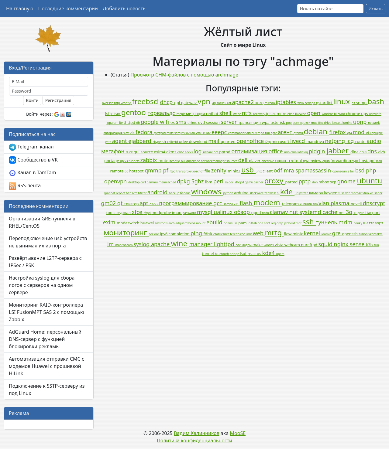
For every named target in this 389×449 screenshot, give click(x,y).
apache (161, 244)
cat (229, 103)
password (189, 213)
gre (337, 233)
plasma (341, 203)
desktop (134, 182)
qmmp (154, 170)
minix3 (234, 171)
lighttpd (225, 244)
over (105, 103)
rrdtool (296, 160)
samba (228, 204)
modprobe (161, 212)
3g (350, 212)
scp (333, 182)
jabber (338, 150)
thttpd (130, 122)
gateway (189, 102)
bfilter (142, 193)
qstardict (324, 102)
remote (117, 171)
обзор (242, 212)
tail (352, 171)
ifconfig (175, 161)
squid (326, 244)
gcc (218, 203)
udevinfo (375, 114)
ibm (209, 182)
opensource (341, 171)
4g (214, 103)
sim (315, 204)
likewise (301, 114)
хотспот (198, 171)
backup (174, 193)
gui (137, 152)
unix (259, 171)
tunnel (208, 253)
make (258, 244)
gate (274, 133)
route (163, 160)
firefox (338, 132)
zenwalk (270, 193)
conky (358, 223)
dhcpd (240, 182)
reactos (254, 253)
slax (126, 133)
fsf (108, 113)
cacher (259, 182)
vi (368, 132)
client (268, 171)
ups (365, 113)
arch (171, 223)
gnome (347, 181)
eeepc (220, 132)
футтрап (160, 133)
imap (177, 212)
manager (201, 244)
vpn (205, 101)
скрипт (282, 160)
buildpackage (191, 161)
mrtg (274, 232)
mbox (324, 182)
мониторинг (126, 232)
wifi (165, 121)
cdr (151, 234)
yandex (269, 245)
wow (301, 103)
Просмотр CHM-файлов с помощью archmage (184, 74)
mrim (346, 222)
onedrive (268, 161)
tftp (321, 123)
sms (182, 121)
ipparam (112, 123)
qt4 (350, 133)
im (111, 244)
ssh (309, 221)
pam (243, 223)
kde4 (269, 253)
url (296, 193)
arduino (242, 193)
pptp (305, 181)
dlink (129, 152)
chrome (353, 113)
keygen (331, 193)
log (198, 151)
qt (120, 203)
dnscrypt (374, 203)
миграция (196, 113)
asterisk (278, 122)
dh (138, 123)
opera (280, 254)
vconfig (126, 103)
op (127, 171)
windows (207, 191)
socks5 (222, 103)
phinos (193, 123)
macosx (357, 193)
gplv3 (124, 161)
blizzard (340, 114)
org (157, 234)
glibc (181, 152)
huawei (147, 223)
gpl (177, 102)
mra (289, 170)
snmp (362, 102)
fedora (145, 132)
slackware (257, 193)
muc (314, 123)
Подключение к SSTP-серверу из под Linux (47, 389)
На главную (19, 8)
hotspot (137, 171)
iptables (286, 102)
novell (357, 203)
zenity (219, 170)
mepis (181, 114)
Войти (32, 100)
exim (110, 222)
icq (350, 141)
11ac (368, 213)
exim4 (160, 152)
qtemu (299, 133)
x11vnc (116, 114)
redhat (212, 113)
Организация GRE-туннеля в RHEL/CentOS (42, 222)
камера (316, 193)
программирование (186, 203)
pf (166, 170)
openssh (350, 233)
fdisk (208, 233)
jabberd (290, 223)
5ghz (198, 181)
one (261, 223)
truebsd (289, 114)
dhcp (167, 102)
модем (247, 245)
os (173, 122)
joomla (327, 234)
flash (246, 203)
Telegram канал (31, 147)
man (118, 245)
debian (316, 131)
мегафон (113, 151)
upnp (360, 121)
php (371, 170)
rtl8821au (188, 133)
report (121, 193)
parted (292, 182)
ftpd (173, 171)
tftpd (148, 213)
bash (376, 101)
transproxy (184, 171)
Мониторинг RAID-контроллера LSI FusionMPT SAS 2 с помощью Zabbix (46, 312)
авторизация (113, 133)
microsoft (281, 141)
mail (214, 141)
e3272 (154, 204)
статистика (221, 234)
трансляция (250, 122)
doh (315, 182)
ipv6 (164, 233)
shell (226, 113)
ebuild (215, 222)
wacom (127, 245)
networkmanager (213, 161)
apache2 (243, 102)
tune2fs (134, 161)
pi (278, 193)
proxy (274, 180)
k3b (370, 244)
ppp (289, 123)
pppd (256, 212)
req (274, 223)
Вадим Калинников (196, 433)
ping (197, 233)
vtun (366, 193)
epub (326, 161)
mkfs (170, 133)
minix (298, 233)
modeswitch (128, 223)
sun (376, 245)
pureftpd (309, 244)
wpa (266, 122)
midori (230, 182)
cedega (310, 103)
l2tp (268, 142)
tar (129, 193)
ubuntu (369, 180)
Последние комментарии (68, 8)
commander (237, 133)
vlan (324, 203)
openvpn (116, 181)
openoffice (250, 141)
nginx (342, 244)
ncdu (266, 213)
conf (267, 223)
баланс (185, 193)
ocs (216, 152)
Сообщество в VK (33, 160)
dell (243, 160)
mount (201, 223)
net (342, 212)
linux (342, 101)
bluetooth (222, 254)
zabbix (149, 160)
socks (189, 152)
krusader (376, 193)
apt (145, 203)
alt (354, 103)
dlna (355, 152)
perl (219, 181)
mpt (299, 223)
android (158, 192)
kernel (313, 233)
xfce (137, 212)
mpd (261, 133)
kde (287, 191)
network (374, 123)
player (255, 160)
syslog (142, 244)
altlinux (252, 133)
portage (112, 160)
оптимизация (249, 151)
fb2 (348, 193)
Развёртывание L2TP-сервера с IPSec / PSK (45, 262)
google (150, 121)
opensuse (231, 223)
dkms (171, 152)
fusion (364, 234)
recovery (259, 114)
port (376, 212)
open (314, 113)
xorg (260, 102)
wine (180, 243)
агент (286, 132)
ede (239, 245)
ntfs (247, 113)
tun (268, 133)
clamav (279, 212)
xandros (328, 114)
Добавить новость (124, 8)
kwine (237, 114)
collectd (173, 142)
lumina (348, 123)
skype (157, 142)
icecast (337, 123)
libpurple (376, 133)
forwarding (341, 160)
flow (288, 233)
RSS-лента (25, 186)
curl (143, 182)
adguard (181, 223)
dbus (363, 152)
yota (108, 142)
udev (184, 141)
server (229, 121)
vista (279, 244)
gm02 (109, 203)
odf (279, 170)
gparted (228, 141)
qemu (249, 182)
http (117, 103)
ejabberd (140, 141)
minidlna (291, 152)
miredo (270, 103)
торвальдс (162, 113)
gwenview (312, 160)
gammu (153, 182)
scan (379, 161)
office (276, 151)
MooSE (238, 433)
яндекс (359, 213)
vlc (132, 132)
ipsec (271, 113)
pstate (304, 193)
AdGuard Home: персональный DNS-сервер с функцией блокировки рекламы (45, 339)
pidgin (317, 151)
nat (113, 193)
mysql (205, 212)
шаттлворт (373, 223)
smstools (162, 223)
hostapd (367, 160)
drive (328, 123)
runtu (361, 141)
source (147, 152)
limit (249, 234)
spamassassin (313, 170)
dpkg (184, 181)
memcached (168, 182)
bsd (360, 170)
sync (355, 161)
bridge (235, 254)
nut (294, 212)
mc (280, 113)
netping (335, 141)
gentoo (134, 112)
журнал (124, 212)
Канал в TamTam (32, 173)
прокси (305, 123)
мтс (135, 193)
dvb (381, 152)
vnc (199, 132)
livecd (298, 141)
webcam (292, 244)
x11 (236, 204)
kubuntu (306, 204)
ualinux (224, 212)
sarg (177, 133)
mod (359, 132)
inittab (253, 223)
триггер (132, 203)
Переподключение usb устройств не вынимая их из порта (48, 242)
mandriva (315, 141)
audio (374, 141)
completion (180, 233)
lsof (243, 253)
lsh (111, 103)
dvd (202, 122)
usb (248, 170)
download (198, 141)
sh (164, 141)
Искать (376, 9)
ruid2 (207, 133)
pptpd (225, 152)
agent (120, 141)
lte (121, 123)
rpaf (107, 193)
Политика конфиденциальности (194, 440)
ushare (208, 152)
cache (330, 212)
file (208, 171)
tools (111, 212)
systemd (310, 212)
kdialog (303, 152)
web (259, 233)
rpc (243, 234)
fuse (342, 193)
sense (358, 244)
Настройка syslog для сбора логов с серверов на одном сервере (41, 285)
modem (267, 202)
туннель (327, 222)
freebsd (146, 101)
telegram (291, 203)
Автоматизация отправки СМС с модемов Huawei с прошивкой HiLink (46, 366)
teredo (235, 234)
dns (372, 151)
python (228, 193)
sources (232, 161)
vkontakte (375, 234)
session (213, 122)
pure (296, 123)
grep (280, 223)
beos (192, 223)
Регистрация (58, 100)
